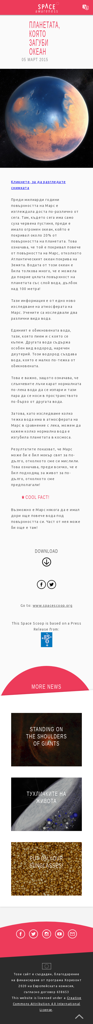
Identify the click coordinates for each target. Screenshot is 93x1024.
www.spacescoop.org (52, 606)
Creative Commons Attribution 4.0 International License (47, 1003)
